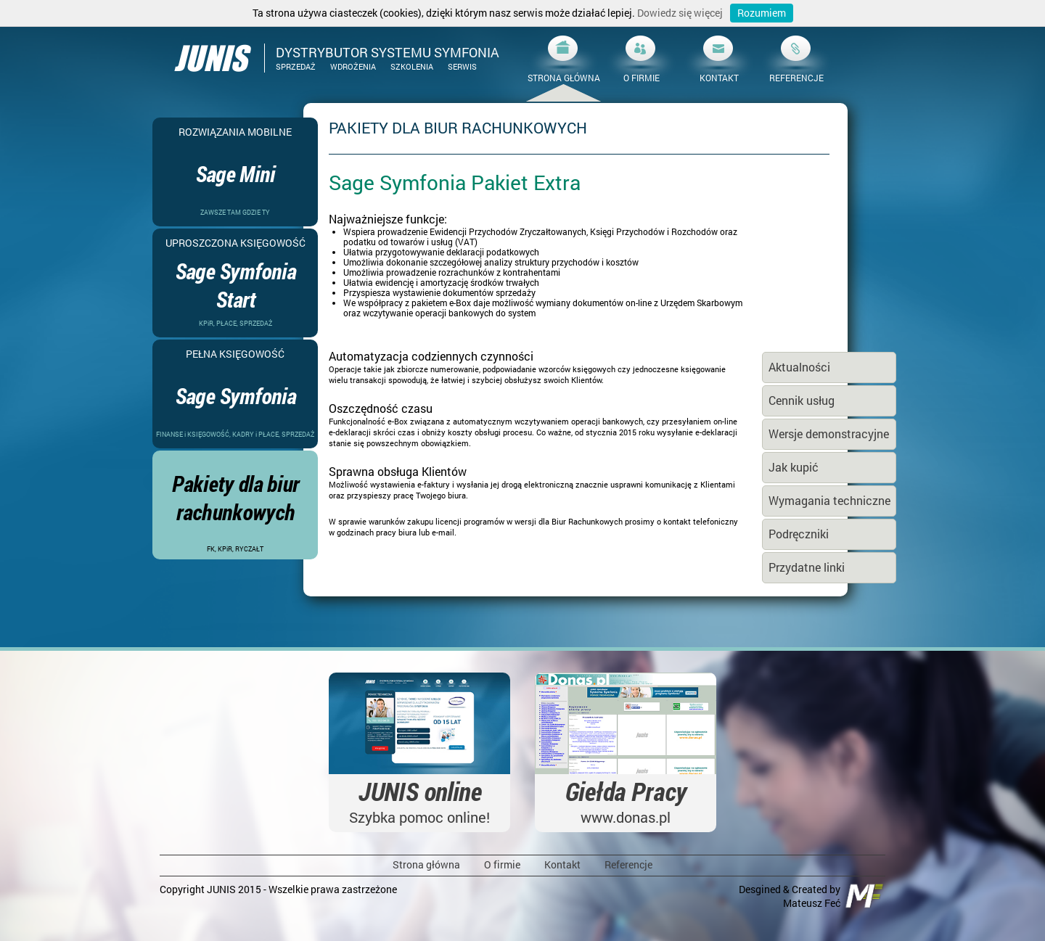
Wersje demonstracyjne (829, 433)
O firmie (502, 864)
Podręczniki (799, 533)
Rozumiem (761, 13)
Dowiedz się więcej (680, 13)
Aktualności (799, 366)
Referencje (628, 864)
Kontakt (562, 864)
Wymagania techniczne (829, 500)
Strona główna (426, 864)
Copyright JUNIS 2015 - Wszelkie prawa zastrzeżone (278, 889)
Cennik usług (802, 400)
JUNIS (210, 58)
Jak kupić (794, 466)
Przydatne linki (807, 567)
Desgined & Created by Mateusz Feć (812, 896)
